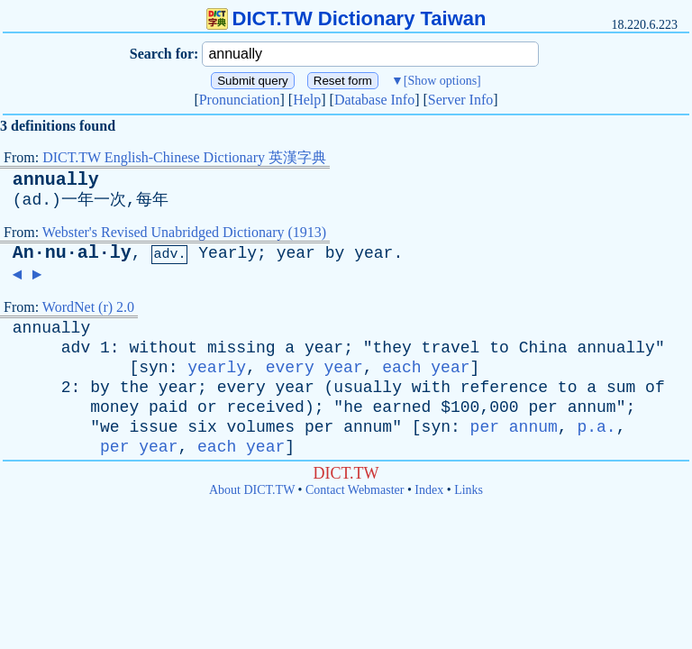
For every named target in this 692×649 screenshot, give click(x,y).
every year (314, 368)
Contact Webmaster (354, 490)
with (431, 388)
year (296, 253)
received (266, 407)
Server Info (460, 99)
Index (428, 490)
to (499, 348)
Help (307, 99)
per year (139, 447)
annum (592, 407)
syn (153, 368)
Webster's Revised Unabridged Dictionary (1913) (184, 232)
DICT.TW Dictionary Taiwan (346, 18)
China (543, 348)
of (655, 388)
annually (56, 179)
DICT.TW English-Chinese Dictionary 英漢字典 (184, 157)
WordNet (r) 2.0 (88, 307)
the (134, 388)
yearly (216, 368)
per (542, 407)
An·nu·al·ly (72, 252)
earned (402, 407)
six (201, 427)
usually (367, 388)
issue (153, 427)
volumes (261, 427)
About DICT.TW (252, 490)
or (207, 407)
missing (241, 348)
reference (504, 388)
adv (75, 348)
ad (32, 200)
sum (620, 388)
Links (468, 490)
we (110, 427)
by (335, 253)
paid (168, 407)
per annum (514, 427)
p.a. (596, 427)
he (353, 407)
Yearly (227, 253)
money (114, 407)
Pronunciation (239, 99)
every (241, 388)
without (163, 348)
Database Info (374, 99)
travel (451, 348)
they (392, 348)
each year (425, 368)
